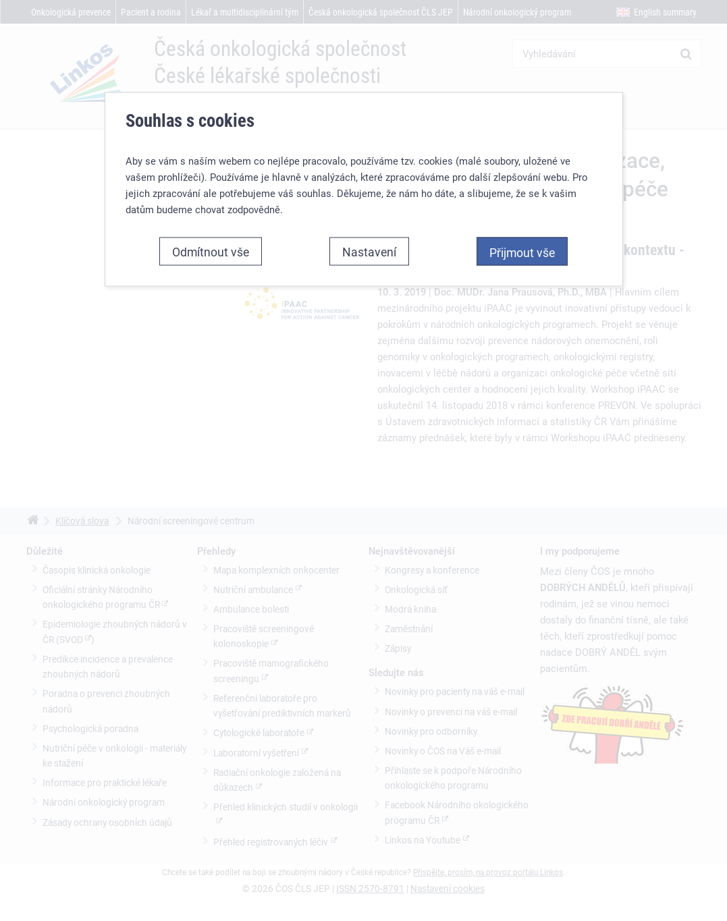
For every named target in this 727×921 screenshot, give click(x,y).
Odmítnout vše (210, 251)
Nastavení (369, 251)
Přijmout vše (522, 252)
